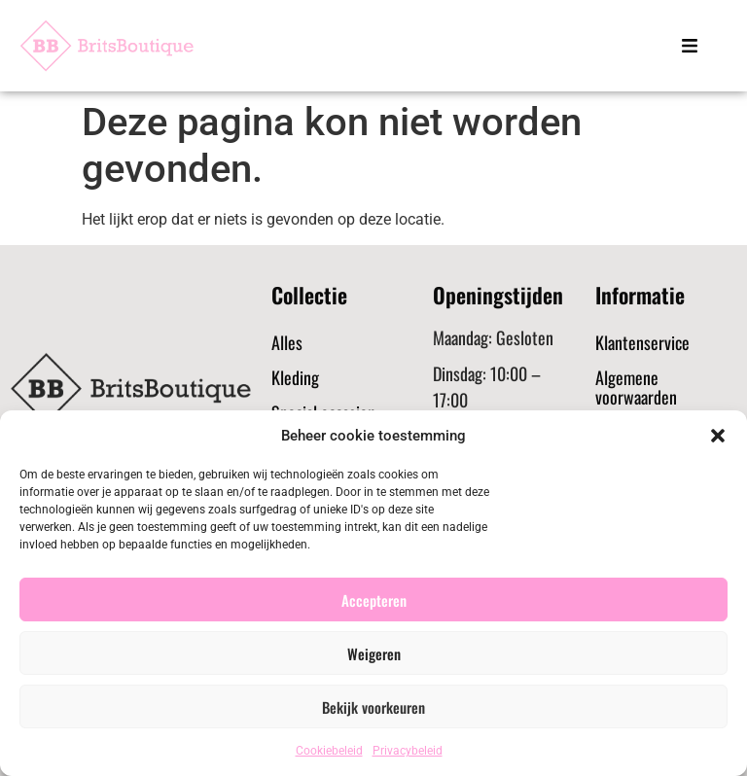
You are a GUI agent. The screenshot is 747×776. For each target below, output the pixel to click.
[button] (718, 435)
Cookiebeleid (329, 751)
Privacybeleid (408, 751)
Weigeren (374, 653)
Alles (286, 342)
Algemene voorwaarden (636, 387)
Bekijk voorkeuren (373, 707)
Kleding (295, 377)
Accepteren (374, 600)
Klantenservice (642, 342)
